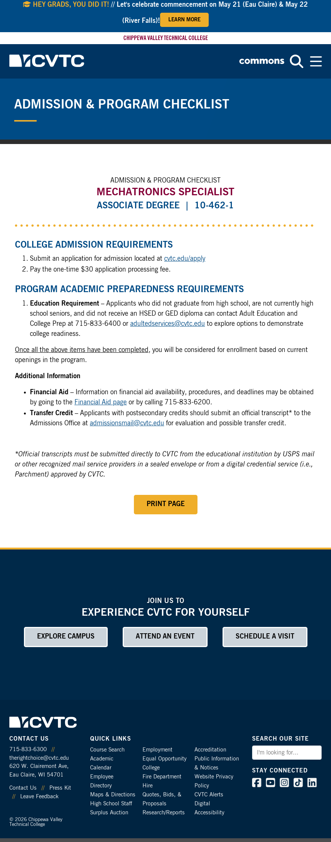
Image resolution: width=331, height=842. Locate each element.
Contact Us (23, 788)
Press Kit (60, 788)
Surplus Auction (109, 812)
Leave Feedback (39, 796)
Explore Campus (66, 636)
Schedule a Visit (265, 636)
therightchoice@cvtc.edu (39, 758)
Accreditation (210, 750)
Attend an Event (165, 636)
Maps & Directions (112, 794)
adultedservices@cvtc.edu (167, 324)
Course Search (107, 750)
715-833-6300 (28, 749)
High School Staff (111, 803)
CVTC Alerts (208, 794)
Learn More (184, 19)
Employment (157, 750)
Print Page (166, 504)
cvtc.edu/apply (184, 258)
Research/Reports (163, 812)
